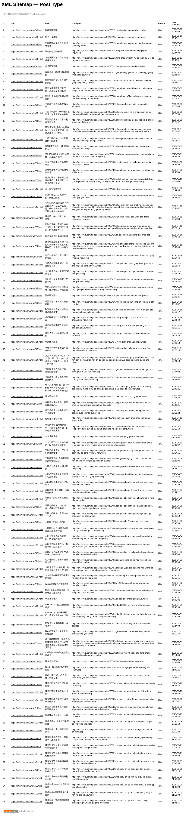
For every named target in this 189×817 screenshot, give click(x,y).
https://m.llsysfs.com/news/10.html (26, 730)
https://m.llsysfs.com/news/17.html (26, 676)
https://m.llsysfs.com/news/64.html (26, 295)
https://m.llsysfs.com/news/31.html (26, 561)
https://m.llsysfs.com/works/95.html (27, 37)
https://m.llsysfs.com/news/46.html (26, 444)
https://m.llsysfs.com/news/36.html (26, 522)
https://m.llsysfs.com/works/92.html (27, 59)
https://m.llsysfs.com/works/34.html (27, 537)
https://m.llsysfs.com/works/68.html (27, 265)
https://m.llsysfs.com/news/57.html (26, 349)
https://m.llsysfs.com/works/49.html (27, 419)
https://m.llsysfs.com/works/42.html (27, 475)
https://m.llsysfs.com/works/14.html (27, 700)
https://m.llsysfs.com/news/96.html (26, 30)
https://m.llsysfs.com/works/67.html (27, 272)
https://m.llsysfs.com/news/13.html (26, 708)
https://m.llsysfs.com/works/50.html (27, 412)
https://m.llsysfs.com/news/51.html (26, 404)
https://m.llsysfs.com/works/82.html (27, 139)
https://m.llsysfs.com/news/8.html (26, 746)
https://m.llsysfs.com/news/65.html (26, 288)
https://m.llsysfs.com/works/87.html (27, 97)
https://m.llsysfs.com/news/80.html (26, 155)
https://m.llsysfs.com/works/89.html (27, 81)
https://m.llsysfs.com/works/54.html (27, 378)
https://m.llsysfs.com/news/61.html (26, 319)
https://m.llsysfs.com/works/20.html (27, 654)
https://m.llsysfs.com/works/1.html (26, 801)
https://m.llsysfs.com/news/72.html (26, 227)
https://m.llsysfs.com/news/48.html (26, 428)
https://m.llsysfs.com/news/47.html (26, 436)
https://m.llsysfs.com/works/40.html (27, 491)
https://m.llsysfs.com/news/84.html (26, 121)
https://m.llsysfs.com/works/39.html (27, 499)
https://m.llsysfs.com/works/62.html (27, 311)
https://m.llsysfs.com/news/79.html (26, 163)
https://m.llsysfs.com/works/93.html (27, 52)
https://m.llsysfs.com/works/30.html (27, 569)
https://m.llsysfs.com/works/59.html (27, 334)
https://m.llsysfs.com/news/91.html (26, 66)
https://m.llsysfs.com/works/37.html (27, 515)
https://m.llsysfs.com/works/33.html (27, 545)
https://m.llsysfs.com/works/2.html (26, 794)
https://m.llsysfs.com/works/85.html (27, 113)
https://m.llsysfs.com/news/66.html (26, 280)
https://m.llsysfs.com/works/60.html (27, 326)
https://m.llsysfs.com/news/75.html (26, 196)
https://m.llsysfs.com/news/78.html (26, 171)
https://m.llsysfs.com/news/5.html (26, 770)
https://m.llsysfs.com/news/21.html (26, 643)
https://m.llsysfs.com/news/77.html (26, 180)
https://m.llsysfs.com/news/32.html (26, 553)
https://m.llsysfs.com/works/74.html (27, 207)
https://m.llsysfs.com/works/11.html (27, 723)
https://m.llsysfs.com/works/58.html (27, 342)
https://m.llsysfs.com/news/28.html (26, 584)
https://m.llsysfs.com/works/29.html (27, 577)
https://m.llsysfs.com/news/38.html (26, 507)
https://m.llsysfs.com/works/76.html (27, 189)
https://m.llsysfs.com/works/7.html (26, 754)
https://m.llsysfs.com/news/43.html (26, 467)
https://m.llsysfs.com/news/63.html (26, 303)
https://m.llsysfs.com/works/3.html (26, 786)
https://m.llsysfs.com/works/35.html (27, 529)
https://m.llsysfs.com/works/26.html (27, 599)
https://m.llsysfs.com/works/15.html (27, 692)
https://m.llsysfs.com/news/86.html (26, 105)
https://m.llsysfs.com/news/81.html (26, 147)
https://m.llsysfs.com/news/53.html (26, 388)
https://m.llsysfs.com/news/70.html (26, 246)
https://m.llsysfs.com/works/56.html (27, 360)
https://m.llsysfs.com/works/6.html (26, 762)
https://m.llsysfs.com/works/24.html (27, 615)
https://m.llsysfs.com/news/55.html (26, 370)
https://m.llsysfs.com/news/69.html (26, 257)
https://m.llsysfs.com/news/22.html (26, 632)
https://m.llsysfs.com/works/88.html (27, 89)
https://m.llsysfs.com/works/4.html (26, 778)
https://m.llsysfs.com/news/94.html (26, 44)
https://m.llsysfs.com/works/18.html (27, 668)
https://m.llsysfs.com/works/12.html (27, 715)
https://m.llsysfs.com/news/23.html (26, 625)
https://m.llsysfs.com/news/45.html (26, 452)
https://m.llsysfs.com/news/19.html (26, 661)
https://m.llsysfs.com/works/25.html (27, 606)
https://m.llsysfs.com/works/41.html (27, 483)
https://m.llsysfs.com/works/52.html (27, 396)
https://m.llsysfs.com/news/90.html (26, 73)
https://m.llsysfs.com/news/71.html (26, 236)
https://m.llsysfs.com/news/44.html (26, 459)
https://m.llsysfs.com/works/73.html (27, 218)
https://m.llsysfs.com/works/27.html (27, 591)
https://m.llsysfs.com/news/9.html (26, 738)
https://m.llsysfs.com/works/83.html (27, 130)
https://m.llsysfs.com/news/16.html (26, 684)
